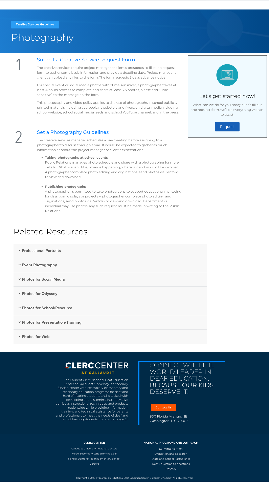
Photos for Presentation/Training (52, 322)
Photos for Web (36, 336)
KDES (87, 4)
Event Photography (39, 265)
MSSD (72, 4)
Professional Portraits (41, 250)
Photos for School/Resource (47, 308)
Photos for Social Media (43, 279)
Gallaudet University (42, 4)
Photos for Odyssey (39, 293)
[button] (110, 251)
